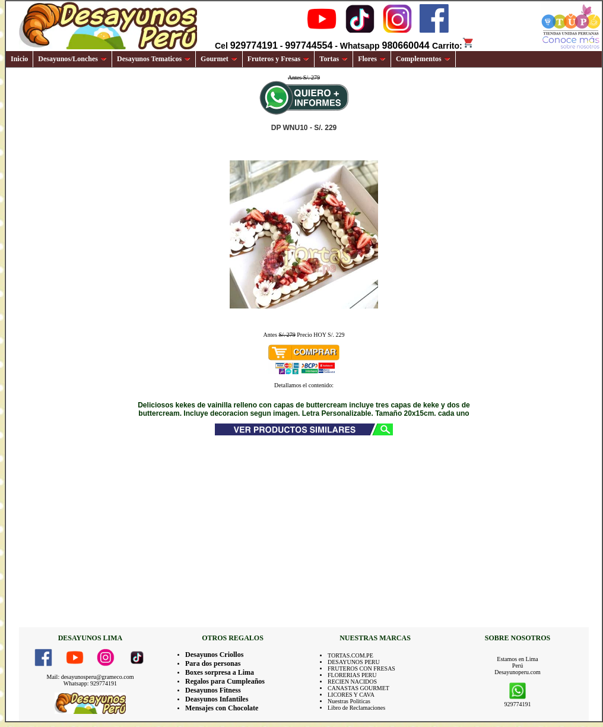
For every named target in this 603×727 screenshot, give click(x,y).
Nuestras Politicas (349, 701)
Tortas (333, 59)
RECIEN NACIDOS (352, 681)
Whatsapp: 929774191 (90, 683)
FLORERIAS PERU (352, 675)
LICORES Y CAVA (351, 694)
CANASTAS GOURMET (358, 688)
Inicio (19, 59)
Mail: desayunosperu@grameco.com (90, 677)
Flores (372, 59)
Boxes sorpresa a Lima (219, 672)
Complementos (423, 59)
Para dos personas (212, 663)
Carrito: (453, 45)
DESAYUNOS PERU (354, 662)
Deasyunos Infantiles (216, 699)
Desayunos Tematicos (154, 59)
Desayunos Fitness (213, 690)
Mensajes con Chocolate (221, 708)
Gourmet (219, 59)
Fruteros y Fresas (278, 59)
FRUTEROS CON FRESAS (361, 668)
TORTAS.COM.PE (350, 655)
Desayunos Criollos (214, 654)
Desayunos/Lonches (72, 59)
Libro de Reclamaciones (356, 707)
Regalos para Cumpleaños (225, 681)
